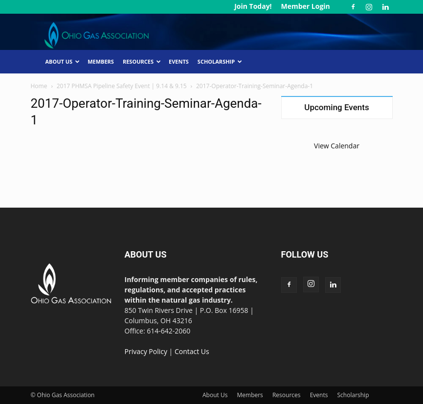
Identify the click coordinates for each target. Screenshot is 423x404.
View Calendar (336, 145)
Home (39, 86)
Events (179, 61)
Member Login (305, 6)
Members (101, 61)
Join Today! (252, 6)
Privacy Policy (146, 351)
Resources (142, 61)
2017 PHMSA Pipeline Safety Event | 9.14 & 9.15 (122, 86)
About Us (62, 61)
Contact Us (192, 351)
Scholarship (220, 61)
